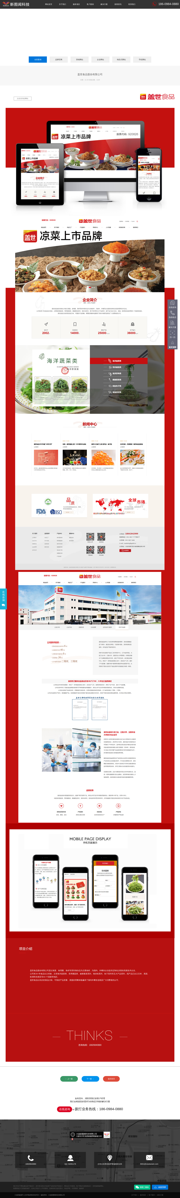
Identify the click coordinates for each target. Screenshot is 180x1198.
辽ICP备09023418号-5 (31, 1195)
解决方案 (104, 4)
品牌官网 (58, 60)
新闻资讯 (118, 4)
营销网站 (79, 60)
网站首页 (48, 4)
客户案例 (90, 4)
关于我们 (62, 4)
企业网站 (100, 60)
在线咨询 (64, 1109)
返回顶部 (172, 347)
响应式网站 (121, 60)
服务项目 (76, 4)
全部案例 (37, 60)
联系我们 (131, 4)
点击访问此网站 (22, 98)
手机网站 (142, 60)
